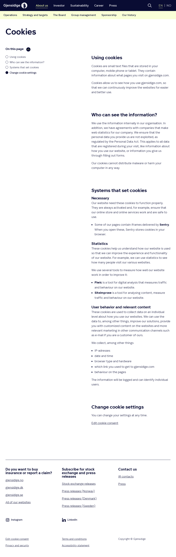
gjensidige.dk (14, 487)
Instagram (14, 520)
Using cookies (18, 56)
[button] (150, 5)
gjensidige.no (14, 480)
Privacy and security (17, 545)
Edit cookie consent (17, 538)
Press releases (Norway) (78, 491)
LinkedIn (69, 520)
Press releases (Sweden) (78, 506)
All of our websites (18, 502)
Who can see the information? (27, 62)
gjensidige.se (14, 495)
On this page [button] (18, 49)
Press (122, 484)
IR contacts (126, 476)
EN (161, 5)
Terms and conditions (74, 538)
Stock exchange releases (79, 483)
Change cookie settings (23, 72)
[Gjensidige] (15, 5)
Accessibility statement (75, 545)
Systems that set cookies (24, 67)
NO (169, 5)
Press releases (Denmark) (79, 498)
